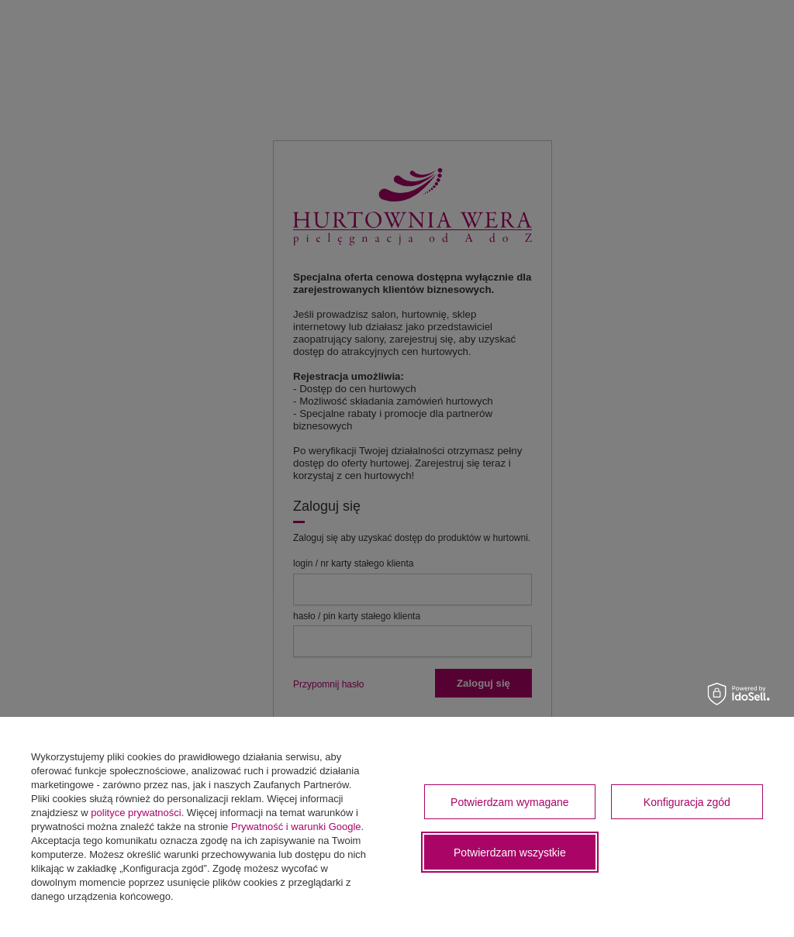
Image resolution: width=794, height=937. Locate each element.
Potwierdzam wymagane (510, 802)
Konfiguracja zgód (687, 802)
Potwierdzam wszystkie (510, 852)
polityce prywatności (136, 812)
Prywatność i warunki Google (296, 826)
